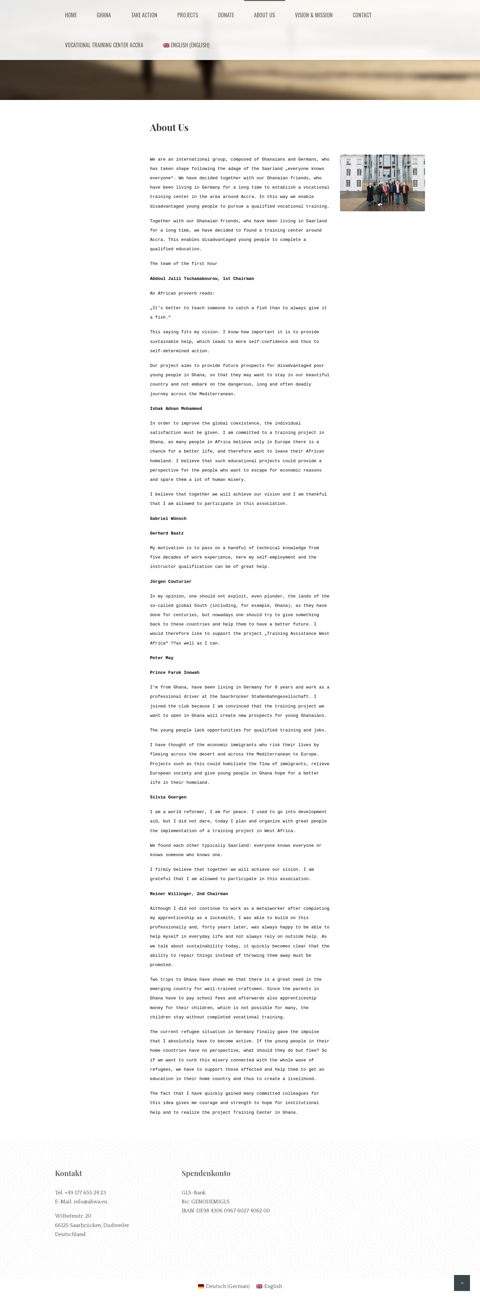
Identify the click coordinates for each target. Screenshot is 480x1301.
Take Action (144, 15)
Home (71, 15)
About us (264, 15)
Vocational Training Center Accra (104, 45)
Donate (226, 15)
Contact (362, 15)
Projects (187, 15)
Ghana (104, 15)
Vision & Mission (314, 15)
